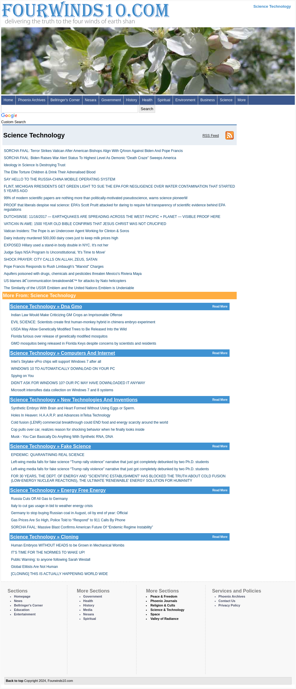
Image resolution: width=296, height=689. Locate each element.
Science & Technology (167, 610)
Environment (185, 100)
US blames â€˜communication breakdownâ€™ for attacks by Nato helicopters (65, 281)
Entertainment (25, 614)
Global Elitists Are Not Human (34, 567)
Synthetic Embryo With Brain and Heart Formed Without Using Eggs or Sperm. (73, 408)
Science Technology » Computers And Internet (119, 353)
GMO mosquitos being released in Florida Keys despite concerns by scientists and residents (83, 343)
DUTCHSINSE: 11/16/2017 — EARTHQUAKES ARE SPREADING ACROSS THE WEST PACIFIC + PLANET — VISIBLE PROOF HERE (112, 217)
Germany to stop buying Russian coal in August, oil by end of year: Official (69, 513)
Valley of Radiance (164, 618)
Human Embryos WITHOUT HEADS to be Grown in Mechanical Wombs (67, 545)
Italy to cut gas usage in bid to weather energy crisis (52, 506)
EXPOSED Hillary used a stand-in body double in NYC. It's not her (56, 245)
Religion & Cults (162, 605)
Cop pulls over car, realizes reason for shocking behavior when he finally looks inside (77, 429)
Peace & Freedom (163, 596)
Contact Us (227, 601)
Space (155, 614)
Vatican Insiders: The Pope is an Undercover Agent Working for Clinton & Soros (66, 231)
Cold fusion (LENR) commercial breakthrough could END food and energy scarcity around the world (89, 422)
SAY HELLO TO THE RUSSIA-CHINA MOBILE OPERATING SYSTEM (59, 179)
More (242, 100)
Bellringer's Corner (65, 100)
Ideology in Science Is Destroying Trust (34, 165)
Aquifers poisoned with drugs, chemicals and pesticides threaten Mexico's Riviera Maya (73, 274)
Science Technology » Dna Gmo (119, 306)
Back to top (14, 680)
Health (147, 100)
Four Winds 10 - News (60, 11)
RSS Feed (211, 136)
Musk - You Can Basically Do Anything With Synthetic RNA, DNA (62, 437)
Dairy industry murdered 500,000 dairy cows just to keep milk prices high (61, 238)
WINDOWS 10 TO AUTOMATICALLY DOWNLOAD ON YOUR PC (63, 369)
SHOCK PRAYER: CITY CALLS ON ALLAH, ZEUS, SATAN (50, 259)
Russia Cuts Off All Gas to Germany (39, 499)
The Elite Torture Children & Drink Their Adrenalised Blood (50, 172)
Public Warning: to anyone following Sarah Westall (50, 559)
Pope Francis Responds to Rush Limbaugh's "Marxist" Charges (54, 266)
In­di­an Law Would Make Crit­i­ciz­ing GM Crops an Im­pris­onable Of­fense (66, 315)
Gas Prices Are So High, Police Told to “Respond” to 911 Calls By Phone (68, 520)
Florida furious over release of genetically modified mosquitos (59, 336)
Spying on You (22, 376)
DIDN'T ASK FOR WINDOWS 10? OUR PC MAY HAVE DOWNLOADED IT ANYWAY (78, 383)
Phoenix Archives (31, 100)
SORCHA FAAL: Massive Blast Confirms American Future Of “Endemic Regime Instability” (82, 527)
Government (111, 100)
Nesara (90, 100)
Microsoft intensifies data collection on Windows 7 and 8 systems (62, 390)
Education (21, 610)
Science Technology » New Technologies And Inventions (119, 399)
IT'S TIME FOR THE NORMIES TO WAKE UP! (48, 552)
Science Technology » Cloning (119, 536)
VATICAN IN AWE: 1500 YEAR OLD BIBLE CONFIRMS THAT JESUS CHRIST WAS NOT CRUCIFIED (85, 224)
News (18, 601)
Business (207, 100)
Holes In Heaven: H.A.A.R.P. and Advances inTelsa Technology (60, 415)
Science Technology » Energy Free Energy (119, 490)
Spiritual (163, 100)
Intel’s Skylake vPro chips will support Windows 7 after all (56, 361)
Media (88, 610)
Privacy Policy (229, 605)
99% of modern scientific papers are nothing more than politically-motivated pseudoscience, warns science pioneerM (95, 198)
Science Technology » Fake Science (119, 446)
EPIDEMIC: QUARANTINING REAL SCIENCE (48, 455)
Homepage (22, 596)
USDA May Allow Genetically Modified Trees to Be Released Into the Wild (69, 329)
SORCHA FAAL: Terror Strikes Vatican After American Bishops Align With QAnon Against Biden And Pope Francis (93, 151)
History (131, 100)
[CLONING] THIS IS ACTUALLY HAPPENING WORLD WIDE (59, 574)
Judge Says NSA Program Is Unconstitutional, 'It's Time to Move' (54, 252)
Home (8, 100)
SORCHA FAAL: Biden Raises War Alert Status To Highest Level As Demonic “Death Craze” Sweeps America (90, 158)
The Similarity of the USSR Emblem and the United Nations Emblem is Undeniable (69, 288)
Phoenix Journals (163, 601)
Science (226, 100)
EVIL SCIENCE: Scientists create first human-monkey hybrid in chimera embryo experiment (83, 322)
